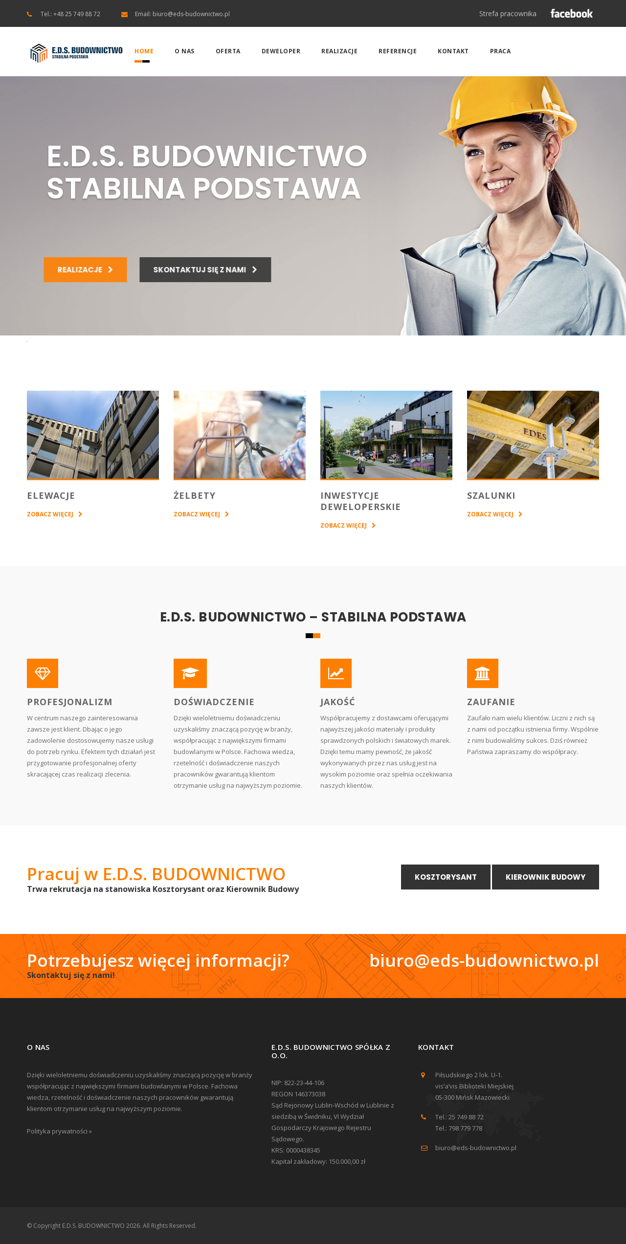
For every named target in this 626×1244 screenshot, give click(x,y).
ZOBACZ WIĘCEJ (50, 514)
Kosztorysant (446, 877)
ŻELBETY (195, 495)
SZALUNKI (491, 495)
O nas (185, 51)
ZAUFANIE (491, 702)
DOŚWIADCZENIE (214, 702)
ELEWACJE (51, 495)
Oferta (228, 51)
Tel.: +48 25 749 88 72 (70, 14)
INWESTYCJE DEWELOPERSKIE (360, 500)
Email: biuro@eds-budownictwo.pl (182, 14)
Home (144, 51)
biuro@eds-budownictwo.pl (484, 960)
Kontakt (453, 51)
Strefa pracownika (508, 13)
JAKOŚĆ (337, 702)
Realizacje (339, 51)
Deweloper (281, 51)
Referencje (398, 51)
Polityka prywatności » (59, 1131)
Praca (500, 51)
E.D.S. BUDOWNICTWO (93, 1226)
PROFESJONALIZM (69, 702)
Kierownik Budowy (545, 877)
